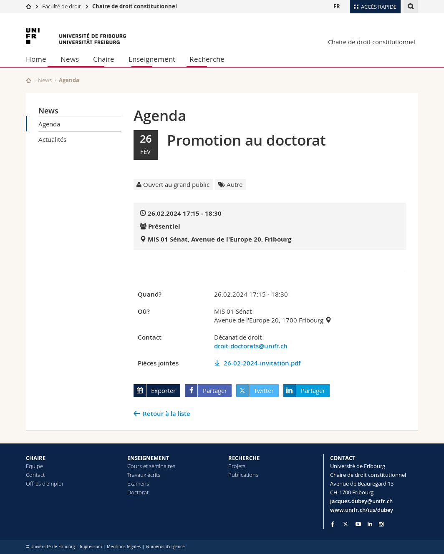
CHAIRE (35, 458)
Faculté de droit (62, 6)
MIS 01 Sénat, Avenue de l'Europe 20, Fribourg (219, 239)
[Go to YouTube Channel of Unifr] (358, 524)
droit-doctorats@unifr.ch (251, 346)
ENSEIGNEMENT (148, 458)
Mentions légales (124, 546)
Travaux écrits (143, 474)
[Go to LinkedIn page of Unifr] (370, 524)
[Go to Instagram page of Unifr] (381, 524)
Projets (236, 466)
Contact (35, 474)
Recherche (207, 59)
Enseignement (152, 59)
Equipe (34, 466)
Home (36, 59)
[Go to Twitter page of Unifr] (345, 524)
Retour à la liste (166, 413)
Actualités (52, 139)
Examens (138, 483)
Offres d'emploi (44, 483)
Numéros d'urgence (165, 546)
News (70, 59)
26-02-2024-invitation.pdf (262, 363)
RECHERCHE (244, 458)
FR (336, 6)
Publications (243, 474)
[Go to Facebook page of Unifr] (333, 524)
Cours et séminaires (151, 466)
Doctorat (138, 492)
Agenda (49, 124)
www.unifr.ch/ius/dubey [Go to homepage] (361, 510)
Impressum (91, 546)
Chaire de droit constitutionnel (134, 6)
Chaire (103, 59)
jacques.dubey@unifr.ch (361, 501)
